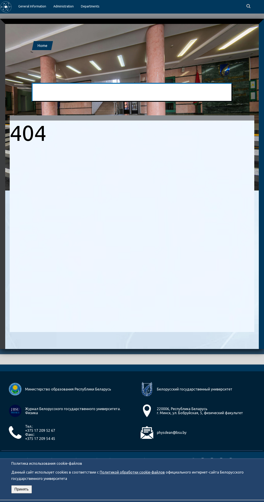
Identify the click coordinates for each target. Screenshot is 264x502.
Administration (63, 6)
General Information (32, 6)
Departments (90, 6)
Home (42, 46)
